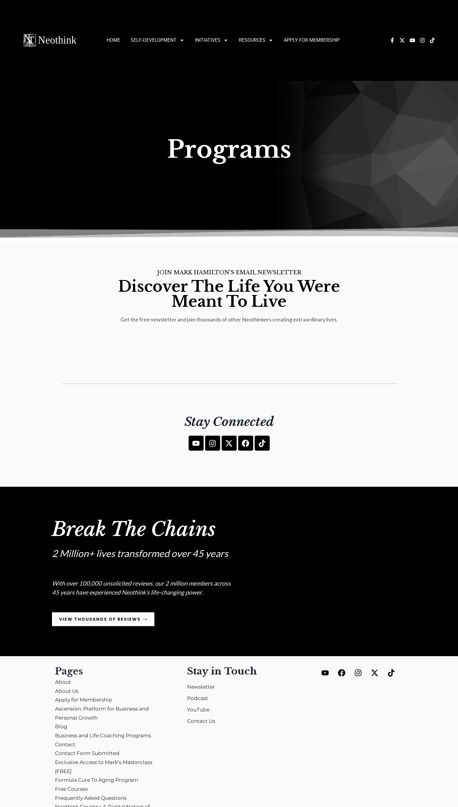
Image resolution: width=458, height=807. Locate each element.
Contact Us (202, 721)
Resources (256, 40)
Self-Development (157, 40)
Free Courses (72, 789)
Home (113, 40)
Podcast (198, 699)
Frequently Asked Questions (93, 798)
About (63, 682)
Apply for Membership (312, 40)
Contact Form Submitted (89, 754)
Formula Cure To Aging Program (99, 780)
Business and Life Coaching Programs (106, 736)
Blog (61, 727)
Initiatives (211, 40)
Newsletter (202, 687)
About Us (67, 691)
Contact (65, 745)
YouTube (199, 710)
